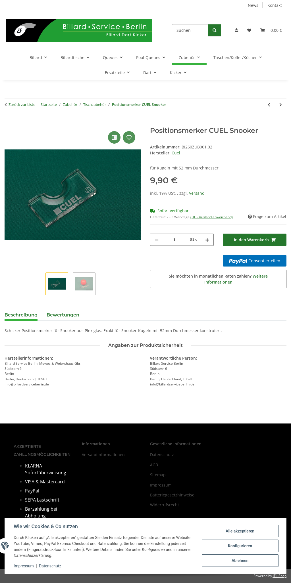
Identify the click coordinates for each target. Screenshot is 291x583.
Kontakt (274, 5)
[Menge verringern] (156, 240)
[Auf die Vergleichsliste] (114, 137)
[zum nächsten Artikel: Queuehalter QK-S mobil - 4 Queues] (280, 104)
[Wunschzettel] (249, 30)
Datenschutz (50, 566)
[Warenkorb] (271, 30)
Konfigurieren (240, 546)
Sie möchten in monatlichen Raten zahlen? (218, 279)
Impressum (24, 566)
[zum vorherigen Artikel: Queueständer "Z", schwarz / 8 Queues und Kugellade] (269, 104)
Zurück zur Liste (22, 104)
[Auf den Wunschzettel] (129, 137)
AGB (154, 464)
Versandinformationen (103, 454)
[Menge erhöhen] (207, 240)
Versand (197, 193)
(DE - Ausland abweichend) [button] (211, 217)
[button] (236, 30)
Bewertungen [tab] (63, 315)
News (253, 5)
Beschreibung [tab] (21, 315)
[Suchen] (190, 30)
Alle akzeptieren (239, 531)
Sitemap (158, 474)
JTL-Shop (279, 575)
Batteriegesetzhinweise (172, 495)
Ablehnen (239, 560)
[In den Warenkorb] (9, 123)
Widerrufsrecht (164, 504)
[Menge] (174, 240)
